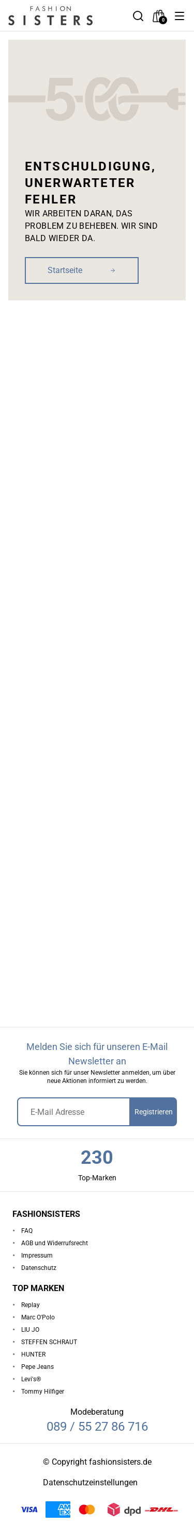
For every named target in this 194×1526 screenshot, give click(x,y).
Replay (30, 1305)
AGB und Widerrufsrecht (54, 1243)
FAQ (27, 1230)
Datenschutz (38, 1267)
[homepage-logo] (61, 15)
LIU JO (30, 1329)
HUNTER (33, 1354)
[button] (179, 16)
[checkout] (159, 16)
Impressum (37, 1255)
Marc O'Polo (38, 1317)
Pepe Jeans (37, 1366)
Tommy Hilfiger (42, 1391)
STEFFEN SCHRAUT (49, 1342)
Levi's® (31, 1379)
